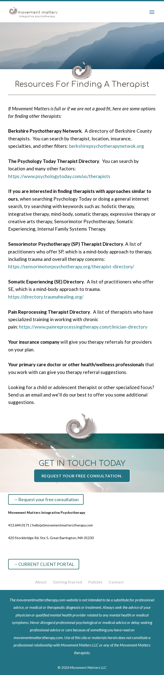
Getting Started (67, 582)
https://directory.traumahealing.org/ (46, 297)
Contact (116, 582)
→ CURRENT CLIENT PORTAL (43, 564)
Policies (95, 582)
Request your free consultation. (82, 475)
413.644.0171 (18, 525)
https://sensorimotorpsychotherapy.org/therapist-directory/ (71, 266)
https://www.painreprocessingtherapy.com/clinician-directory (83, 327)
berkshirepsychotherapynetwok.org (106, 146)
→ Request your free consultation (46, 499)
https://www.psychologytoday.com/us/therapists (59, 176)
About (41, 582)
